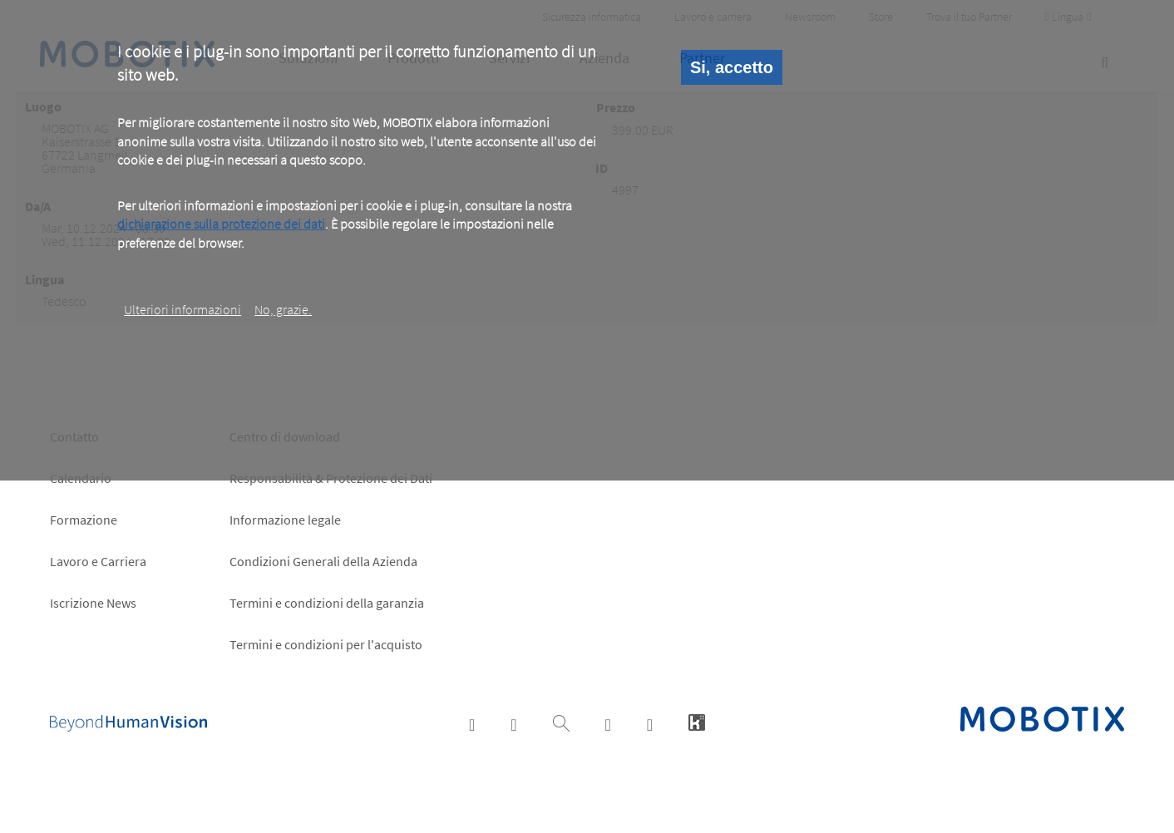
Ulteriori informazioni (182, 309)
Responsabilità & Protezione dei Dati (330, 478)
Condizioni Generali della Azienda (323, 561)
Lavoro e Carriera (98, 561)
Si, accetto (731, 67)
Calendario (80, 478)
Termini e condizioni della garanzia (326, 602)
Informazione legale (285, 519)
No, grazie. (283, 309)
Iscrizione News (93, 602)
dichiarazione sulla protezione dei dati (221, 223)
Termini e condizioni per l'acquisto (325, 644)
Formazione (83, 519)
